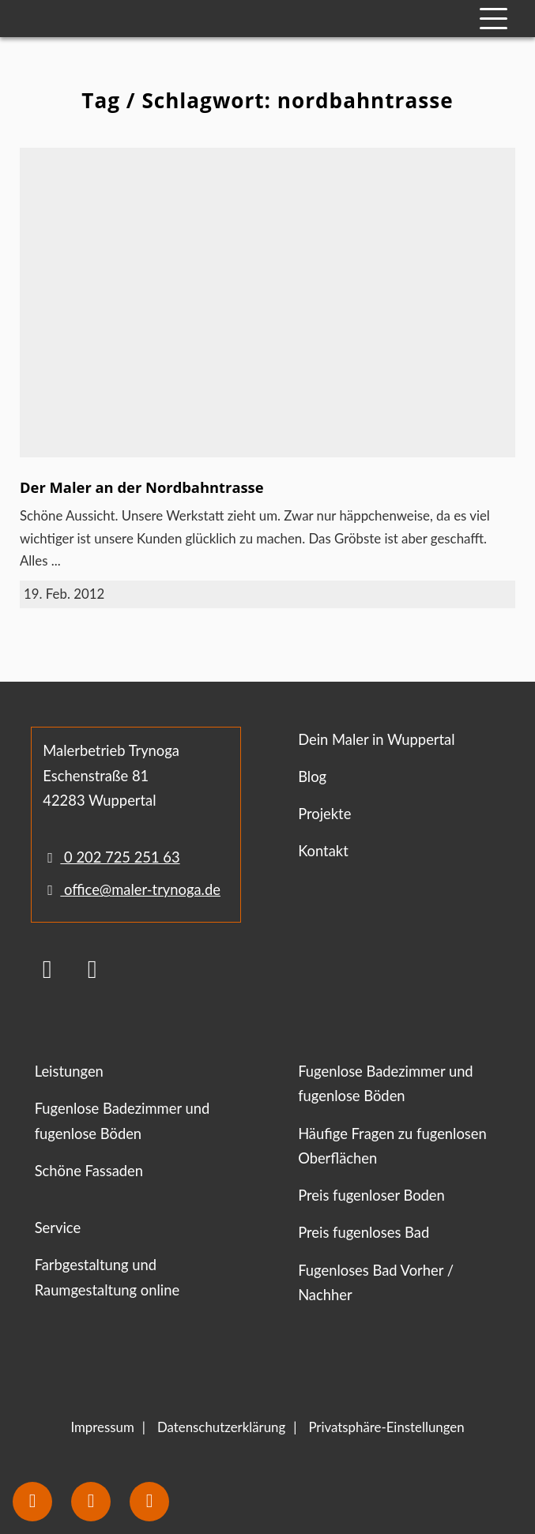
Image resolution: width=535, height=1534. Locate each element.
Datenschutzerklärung (221, 1427)
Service (58, 1227)
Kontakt (323, 850)
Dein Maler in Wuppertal (376, 739)
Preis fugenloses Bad (363, 1232)
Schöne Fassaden (89, 1170)
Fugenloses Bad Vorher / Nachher (376, 1282)
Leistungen (69, 1071)
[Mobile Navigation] (493, 18)
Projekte (324, 813)
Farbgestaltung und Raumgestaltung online (107, 1277)
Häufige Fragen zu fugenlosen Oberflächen (392, 1146)
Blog (312, 776)
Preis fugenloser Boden (371, 1195)
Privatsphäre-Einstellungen (386, 1427)
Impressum (102, 1427)
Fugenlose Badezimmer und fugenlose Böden (122, 1120)
